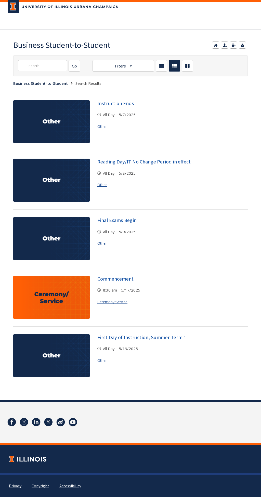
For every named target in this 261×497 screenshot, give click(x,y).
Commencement (115, 279)
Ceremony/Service (112, 301)
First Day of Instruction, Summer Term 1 (141, 337)
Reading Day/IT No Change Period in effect (144, 161)
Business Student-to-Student (40, 83)
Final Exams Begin (117, 220)
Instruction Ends (115, 103)
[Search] (74, 66)
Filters (121, 65)
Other (102, 126)
